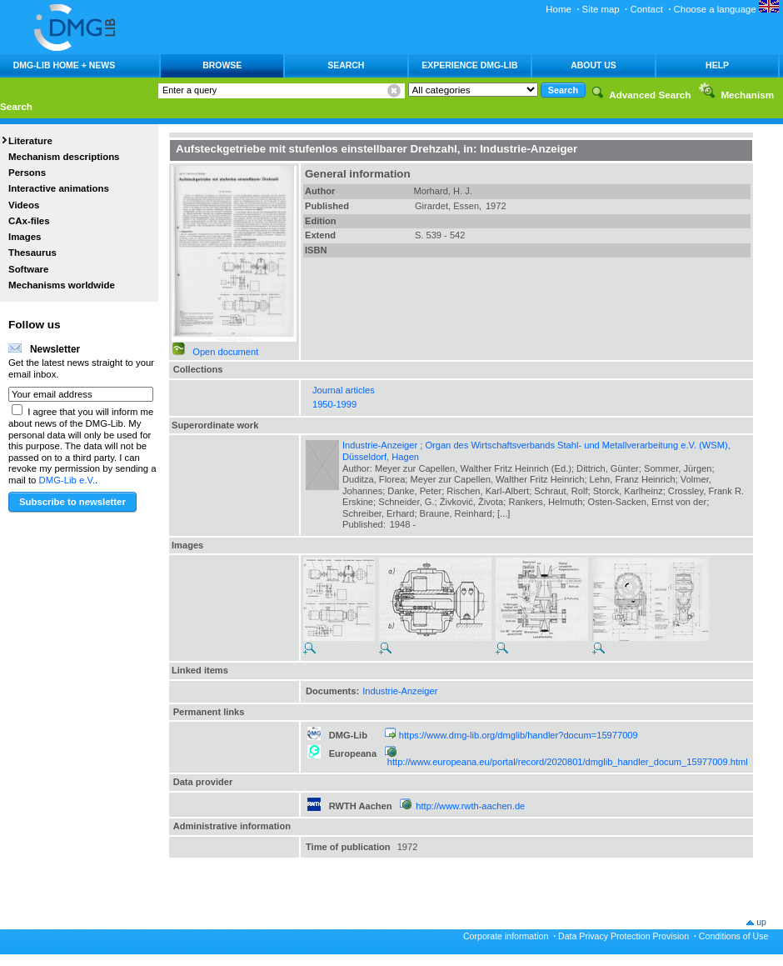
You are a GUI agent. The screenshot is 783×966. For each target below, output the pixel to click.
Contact (646, 9)
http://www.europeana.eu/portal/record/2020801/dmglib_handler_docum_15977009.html (567, 762)
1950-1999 (334, 404)
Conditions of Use (734, 936)
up (761, 922)
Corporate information (505, 936)
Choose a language (726, 9)
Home (558, 9)
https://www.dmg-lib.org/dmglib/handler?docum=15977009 (518, 735)
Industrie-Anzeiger (399, 691)
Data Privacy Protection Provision (623, 936)
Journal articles (343, 390)
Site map (601, 9)
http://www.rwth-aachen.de (470, 806)
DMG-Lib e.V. (67, 480)
